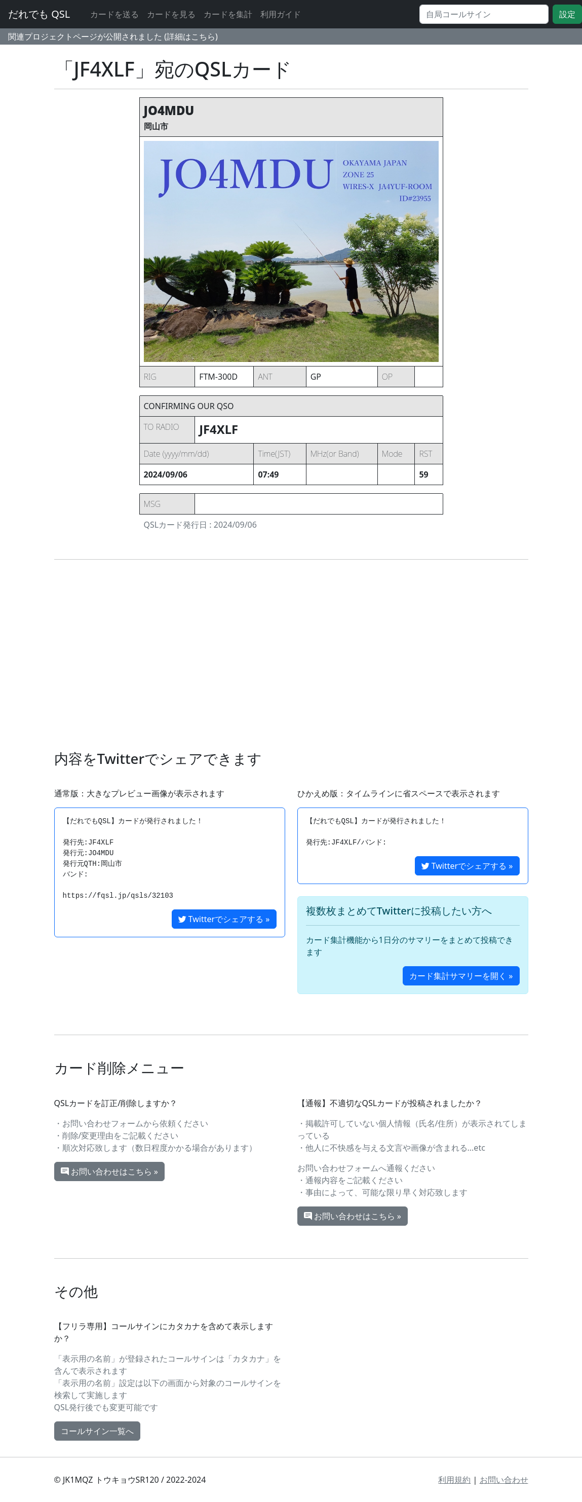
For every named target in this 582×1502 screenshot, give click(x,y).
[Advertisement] (291, 655)
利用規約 (454, 1479)
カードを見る (171, 14)
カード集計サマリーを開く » (461, 975)
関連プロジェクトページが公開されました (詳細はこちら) (113, 36)
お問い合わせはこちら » (109, 1171)
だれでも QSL (39, 14)
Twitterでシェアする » (224, 919)
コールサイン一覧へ (97, 1431)
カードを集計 (228, 14)
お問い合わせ (504, 1479)
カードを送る (114, 14)
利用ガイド (280, 14)
